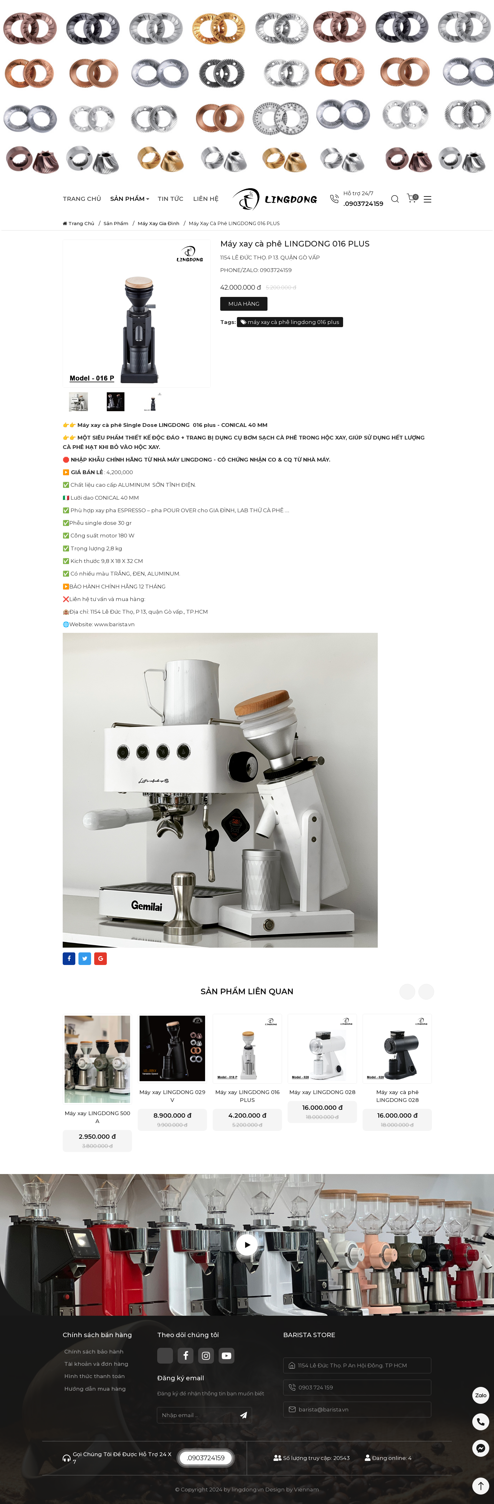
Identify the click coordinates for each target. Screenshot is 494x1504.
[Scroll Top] (480, 1486)
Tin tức (170, 199)
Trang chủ (82, 199)
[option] (247, 91)
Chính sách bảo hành (93, 1351)
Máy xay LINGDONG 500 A (97, 1117)
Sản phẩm (127, 199)
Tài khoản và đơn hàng (96, 1364)
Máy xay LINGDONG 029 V (172, 1096)
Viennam (306, 1489)
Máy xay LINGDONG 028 (322, 1092)
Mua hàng (244, 304)
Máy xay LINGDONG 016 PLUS (247, 1096)
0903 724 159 (316, 1387)
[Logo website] (278, 199)
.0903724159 (206, 1458)
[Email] (204, 1415)
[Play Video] (247, 1245)
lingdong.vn (248, 1489)
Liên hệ (206, 199)
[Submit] (243, 1415)
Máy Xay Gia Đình (158, 223)
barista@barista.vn (324, 1409)
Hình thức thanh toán (94, 1376)
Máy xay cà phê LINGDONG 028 (397, 1096)
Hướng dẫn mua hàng (95, 1389)
